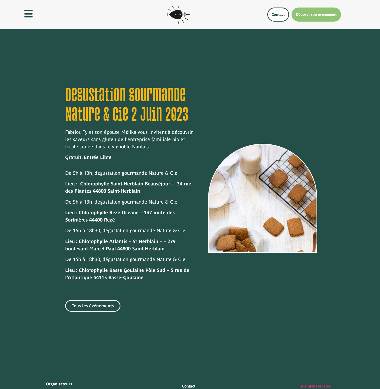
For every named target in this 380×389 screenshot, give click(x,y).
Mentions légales (316, 386)
